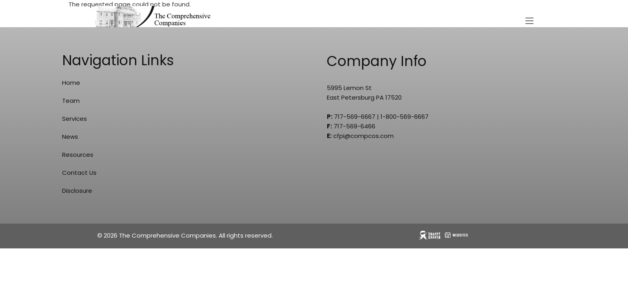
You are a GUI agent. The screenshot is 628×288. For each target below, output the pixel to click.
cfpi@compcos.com (363, 136)
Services (74, 118)
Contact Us (79, 172)
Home (71, 82)
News (70, 136)
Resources (77, 154)
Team (71, 100)
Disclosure (77, 190)
